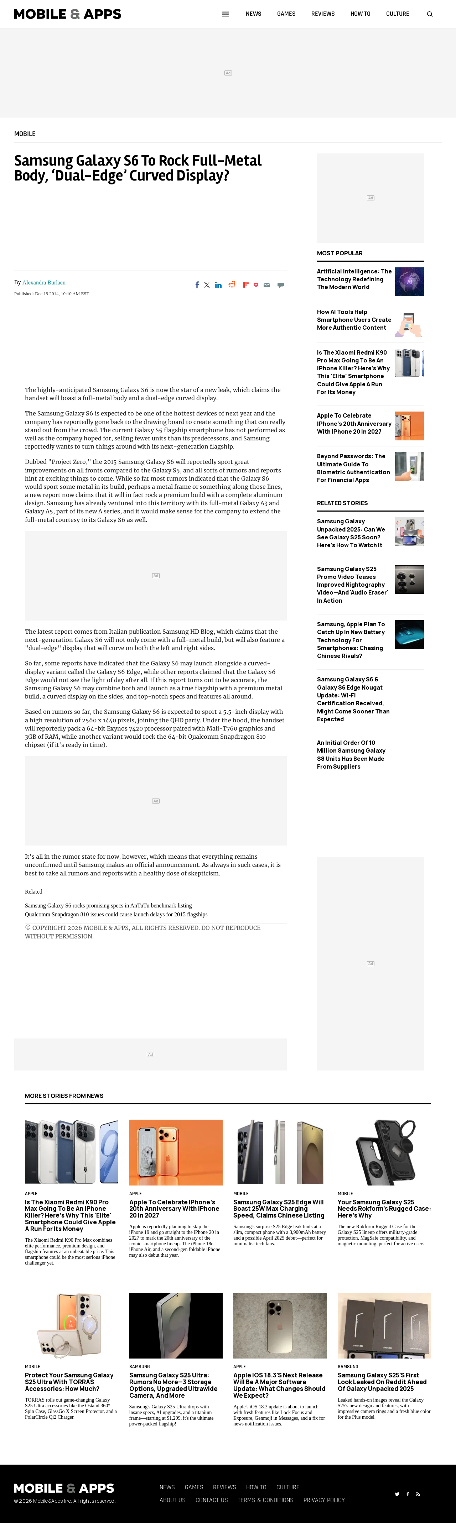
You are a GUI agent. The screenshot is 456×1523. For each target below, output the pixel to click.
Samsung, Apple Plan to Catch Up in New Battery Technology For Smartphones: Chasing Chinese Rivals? (351, 640)
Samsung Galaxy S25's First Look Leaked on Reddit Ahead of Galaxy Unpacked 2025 (382, 1382)
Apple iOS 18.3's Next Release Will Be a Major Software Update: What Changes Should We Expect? (279, 1385)
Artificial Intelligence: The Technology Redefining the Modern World (354, 279)
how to (360, 14)
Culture (288, 1487)
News (167, 1487)
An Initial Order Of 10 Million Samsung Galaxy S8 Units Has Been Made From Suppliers (351, 754)
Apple (31, 1193)
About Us (173, 1500)
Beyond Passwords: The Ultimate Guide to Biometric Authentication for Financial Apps (353, 468)
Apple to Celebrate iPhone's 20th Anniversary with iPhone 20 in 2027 (354, 423)
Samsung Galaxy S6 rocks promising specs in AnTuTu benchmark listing (108, 905)
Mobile (25, 133)
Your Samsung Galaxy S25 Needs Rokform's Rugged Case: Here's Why (384, 1208)
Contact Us (212, 1500)
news (253, 14)
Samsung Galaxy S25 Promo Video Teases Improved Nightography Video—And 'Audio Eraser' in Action (353, 585)
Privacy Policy (324, 1500)
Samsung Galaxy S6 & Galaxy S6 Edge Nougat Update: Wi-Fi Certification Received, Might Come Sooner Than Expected (353, 699)
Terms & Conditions (266, 1500)
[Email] (267, 284)
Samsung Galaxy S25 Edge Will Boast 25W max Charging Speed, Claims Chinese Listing (279, 1208)
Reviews (224, 1487)
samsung (139, 1367)
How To (256, 1487)
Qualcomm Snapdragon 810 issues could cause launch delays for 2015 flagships (116, 914)
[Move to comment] (280, 284)
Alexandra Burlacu (44, 282)
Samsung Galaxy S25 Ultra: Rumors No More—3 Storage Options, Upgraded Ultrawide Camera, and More (173, 1385)
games (286, 14)
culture (397, 14)
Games (194, 1487)
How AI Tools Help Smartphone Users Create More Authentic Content (354, 320)
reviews (323, 14)
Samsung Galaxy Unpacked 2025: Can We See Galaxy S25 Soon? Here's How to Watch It (351, 533)
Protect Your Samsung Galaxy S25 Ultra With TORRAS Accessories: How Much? (69, 1382)
